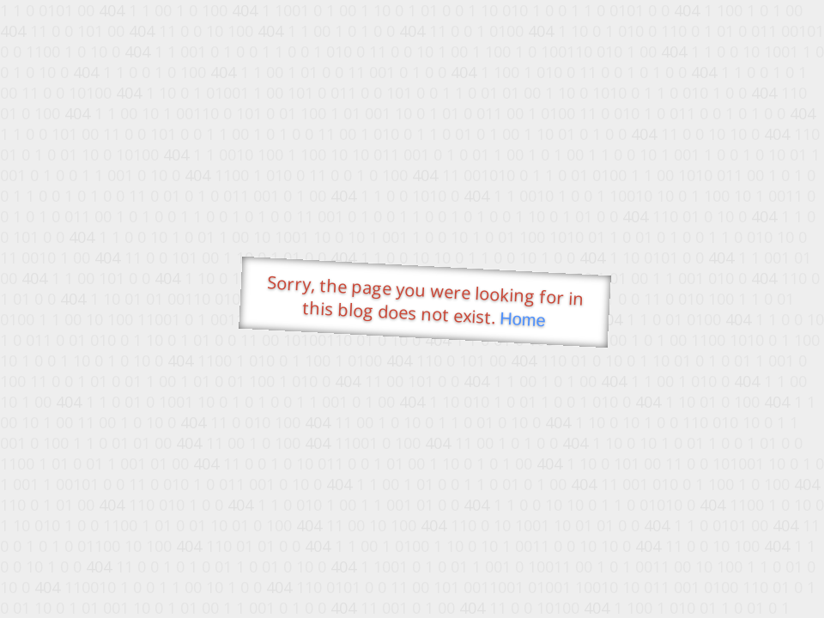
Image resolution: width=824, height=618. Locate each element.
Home (523, 319)
